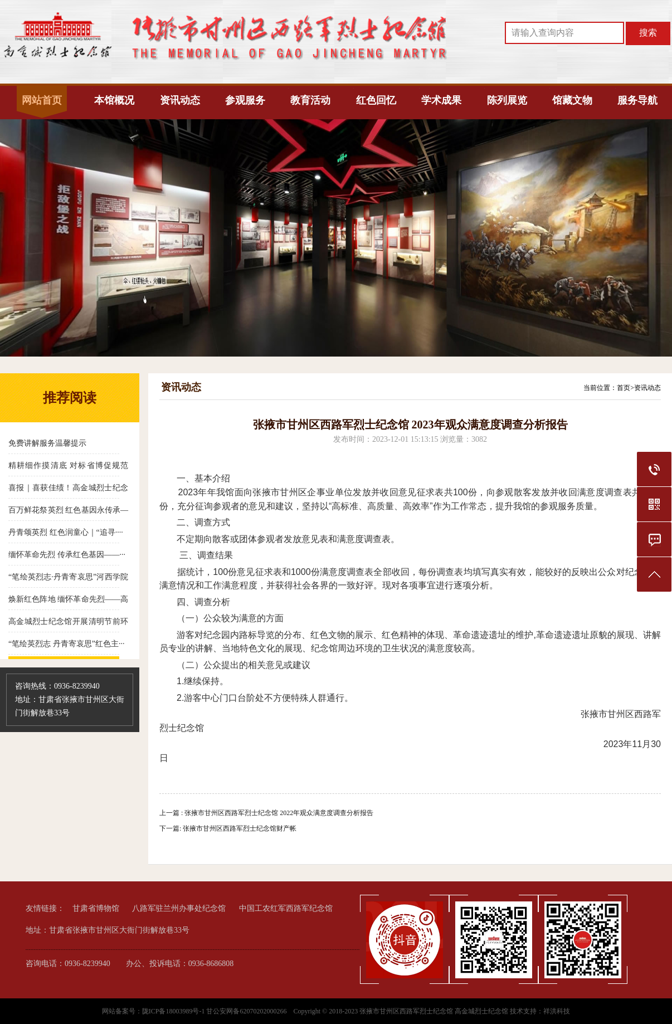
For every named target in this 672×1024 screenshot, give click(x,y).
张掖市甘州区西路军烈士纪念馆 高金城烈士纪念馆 (433, 1011)
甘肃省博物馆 (95, 908)
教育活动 (310, 100)
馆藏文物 (572, 100)
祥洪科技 (556, 1011)
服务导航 (637, 100)
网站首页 (42, 100)
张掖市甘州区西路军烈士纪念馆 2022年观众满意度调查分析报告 (278, 813)
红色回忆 (376, 100)
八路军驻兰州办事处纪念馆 (179, 908)
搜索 (648, 32)
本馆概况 (114, 100)
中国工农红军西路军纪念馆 (286, 908)
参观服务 (245, 100)
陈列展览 (507, 100)
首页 (623, 388)
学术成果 (441, 100)
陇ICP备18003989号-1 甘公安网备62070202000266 (215, 1011)
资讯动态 (180, 100)
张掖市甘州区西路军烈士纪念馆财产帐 (239, 828)
